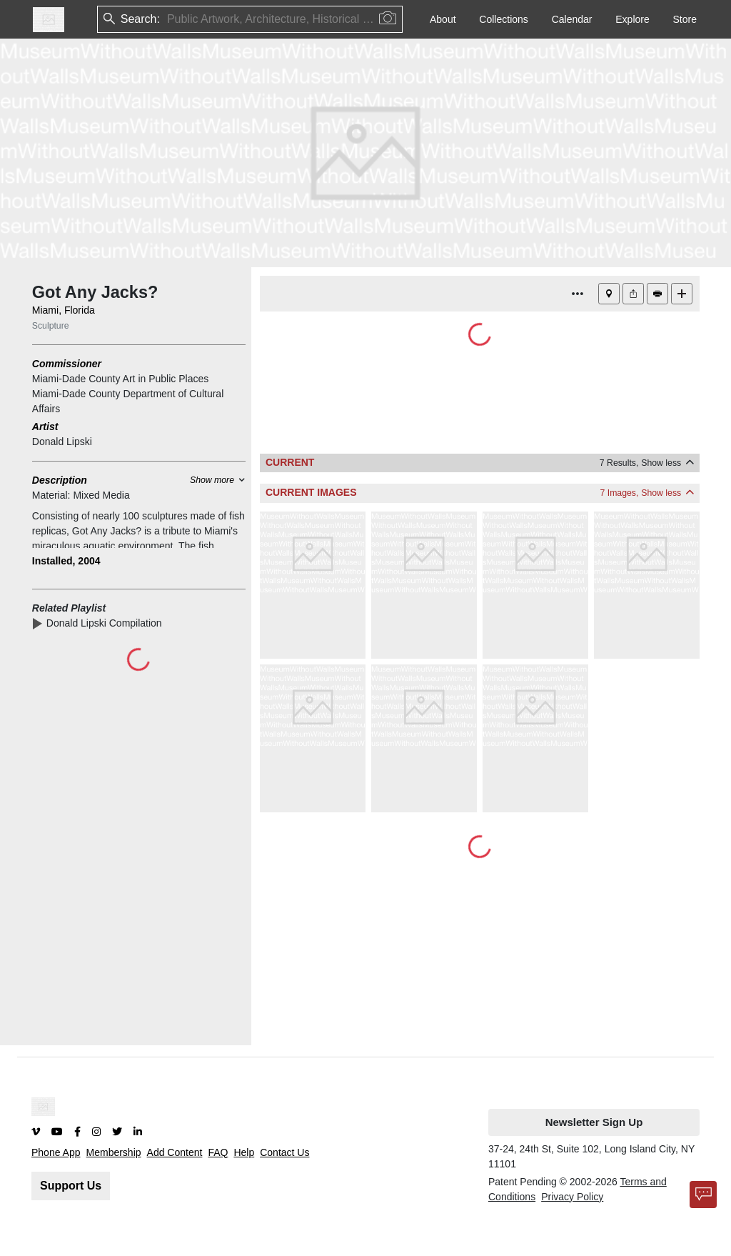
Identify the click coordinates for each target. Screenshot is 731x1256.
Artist (45, 426)
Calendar (572, 19)
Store (685, 19)
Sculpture (50, 326)
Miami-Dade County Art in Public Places (120, 378)
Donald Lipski (62, 441)
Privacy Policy (572, 1196)
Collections (503, 19)
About (443, 19)
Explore (632, 19)
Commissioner (66, 363)
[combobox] (168, 19)
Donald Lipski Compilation (107, 623)
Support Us (70, 1186)
